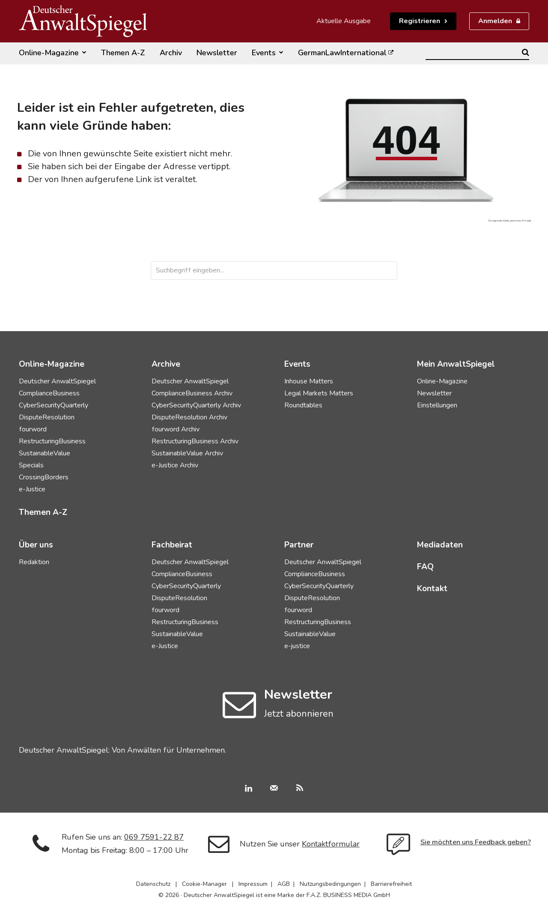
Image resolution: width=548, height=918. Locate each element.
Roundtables (303, 405)
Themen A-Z (43, 512)
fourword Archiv (176, 429)
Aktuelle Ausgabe (343, 21)
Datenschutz (153, 884)
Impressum (253, 884)
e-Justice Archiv (175, 465)
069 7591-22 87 (154, 837)
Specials (31, 465)
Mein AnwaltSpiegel (456, 364)
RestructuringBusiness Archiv (195, 441)
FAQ (425, 566)
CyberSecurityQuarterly (53, 405)
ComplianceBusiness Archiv (192, 393)
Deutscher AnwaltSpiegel (57, 381)
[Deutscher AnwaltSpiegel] (83, 21)
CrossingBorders (43, 477)
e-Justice (32, 489)
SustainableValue (44, 453)
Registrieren (419, 21)
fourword (33, 429)
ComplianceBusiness (49, 393)
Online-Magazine (442, 381)
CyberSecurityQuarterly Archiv (196, 405)
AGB (283, 884)
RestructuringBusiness (52, 441)
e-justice (297, 646)
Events (297, 364)
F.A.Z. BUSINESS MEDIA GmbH (348, 895)
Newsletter (434, 393)
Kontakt (432, 588)
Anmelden (495, 21)
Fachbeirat (172, 544)
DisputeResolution (46, 417)
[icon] (239, 713)
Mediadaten (440, 544)
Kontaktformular (331, 844)
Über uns (36, 544)
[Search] (525, 52)
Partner (298, 544)
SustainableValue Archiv (187, 453)
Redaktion (34, 562)
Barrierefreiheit (391, 884)
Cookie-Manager (204, 884)
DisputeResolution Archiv (189, 417)
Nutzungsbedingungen (330, 884)
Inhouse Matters (308, 381)
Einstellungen (437, 405)
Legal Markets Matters (318, 393)
